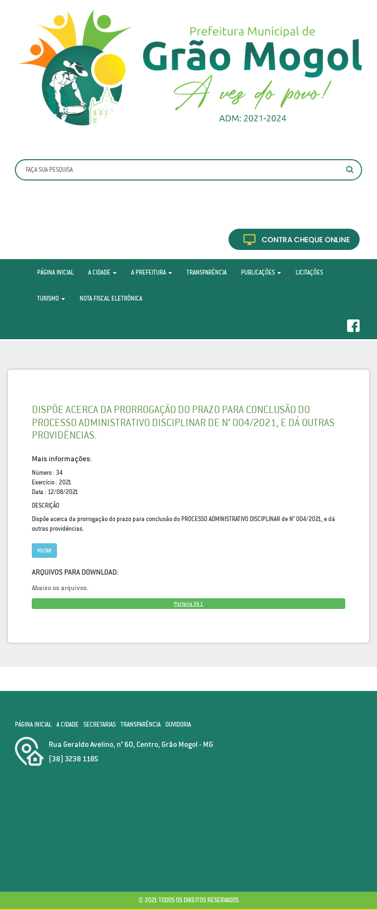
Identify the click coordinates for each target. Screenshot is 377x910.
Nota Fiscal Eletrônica (111, 298)
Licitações (309, 272)
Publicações (261, 272)
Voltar (44, 550)
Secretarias (99, 724)
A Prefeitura (151, 272)
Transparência (207, 272)
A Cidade (102, 272)
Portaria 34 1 (188, 603)
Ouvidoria (178, 724)
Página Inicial (55, 272)
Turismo (51, 298)
